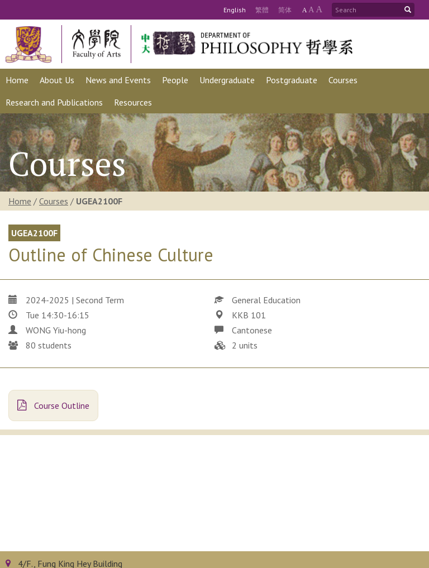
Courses (53, 201)
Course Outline (53, 405)
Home (19, 201)
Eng (234, 10)
